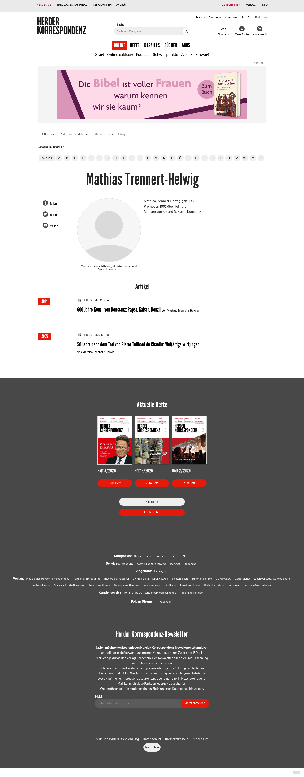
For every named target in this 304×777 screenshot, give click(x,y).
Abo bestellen (151, 511)
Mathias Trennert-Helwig (110, 132)
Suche (120, 22)
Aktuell (47, 156)
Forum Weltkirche (99, 583)
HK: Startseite (47, 132)
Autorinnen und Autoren (223, 15)
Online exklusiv (120, 52)
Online (119, 43)
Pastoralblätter (41, 583)
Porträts (247, 15)
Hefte (135, 43)
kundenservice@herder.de (160, 591)
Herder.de (43, 4)
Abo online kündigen (192, 591)
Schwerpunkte (165, 52)
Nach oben (152, 746)
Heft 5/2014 (87, 298)
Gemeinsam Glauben (126, 583)
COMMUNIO (223, 577)
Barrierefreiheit (176, 737)
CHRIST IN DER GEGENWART (150, 577)
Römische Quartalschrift (257, 583)
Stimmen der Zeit (202, 577)
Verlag (251, 4)
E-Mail (98, 695)
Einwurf (202, 52)
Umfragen (160, 570)
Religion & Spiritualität (110, 4)
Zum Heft (115, 481)
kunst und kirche (190, 583)
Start (99, 52)
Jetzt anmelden (195, 702)
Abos (186, 43)
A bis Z (187, 52)
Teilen (53, 202)
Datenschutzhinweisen (187, 687)
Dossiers (152, 43)
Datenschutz (152, 737)
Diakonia (233, 583)
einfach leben (180, 577)
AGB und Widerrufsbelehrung (117, 737)
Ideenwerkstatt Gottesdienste (272, 577)
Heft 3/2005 (87, 333)
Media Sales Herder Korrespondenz (47, 577)
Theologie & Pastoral (72, 4)
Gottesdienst (242, 577)
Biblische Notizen (214, 583)
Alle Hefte (152, 500)
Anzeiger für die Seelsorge (69, 583)
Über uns (199, 15)
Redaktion (261, 15)
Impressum (200, 737)
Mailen (54, 224)
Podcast (143, 52)
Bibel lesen (170, 583)
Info (264, 4)
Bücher (171, 43)
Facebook (165, 600)
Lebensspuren (151, 583)
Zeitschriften (231, 4)
